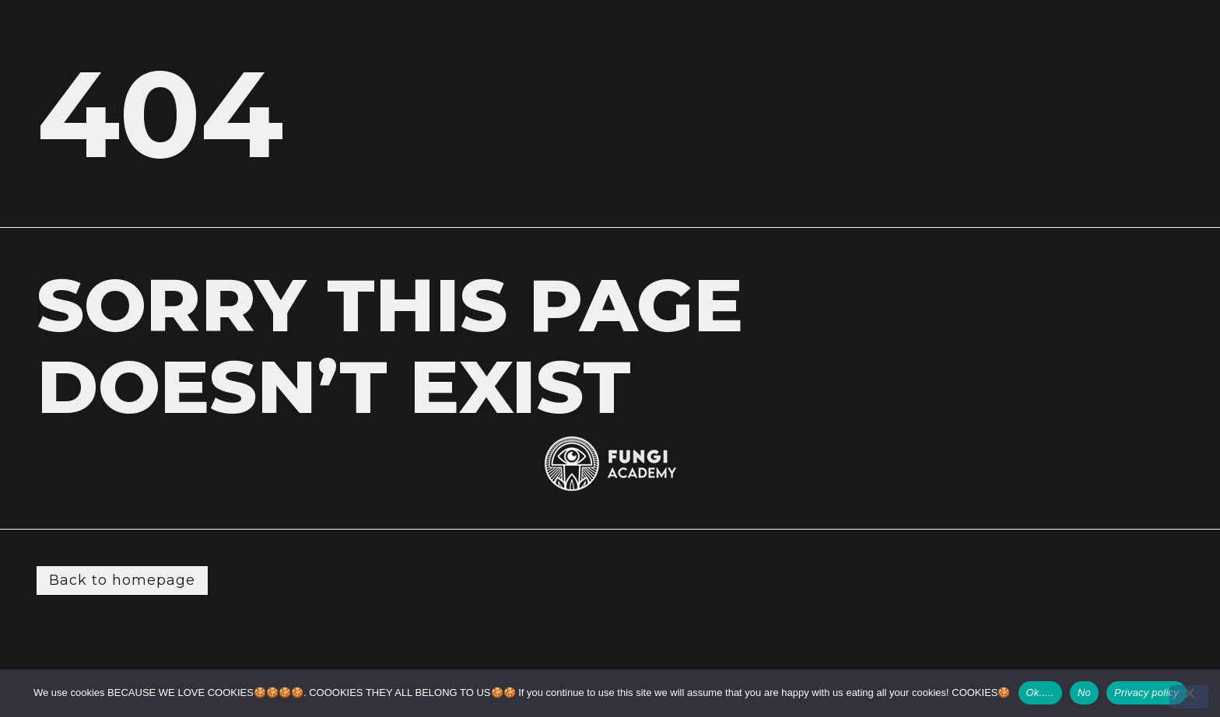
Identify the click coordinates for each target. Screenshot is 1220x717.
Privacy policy (1146, 692)
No (1084, 692)
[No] (1188, 696)
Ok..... (1040, 692)
